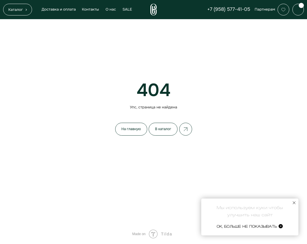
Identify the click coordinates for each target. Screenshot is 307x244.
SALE (127, 9)
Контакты (90, 9)
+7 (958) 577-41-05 (228, 9)
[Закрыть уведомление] (294, 203)
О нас (110, 9)
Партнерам (265, 9)
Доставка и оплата (58, 9)
